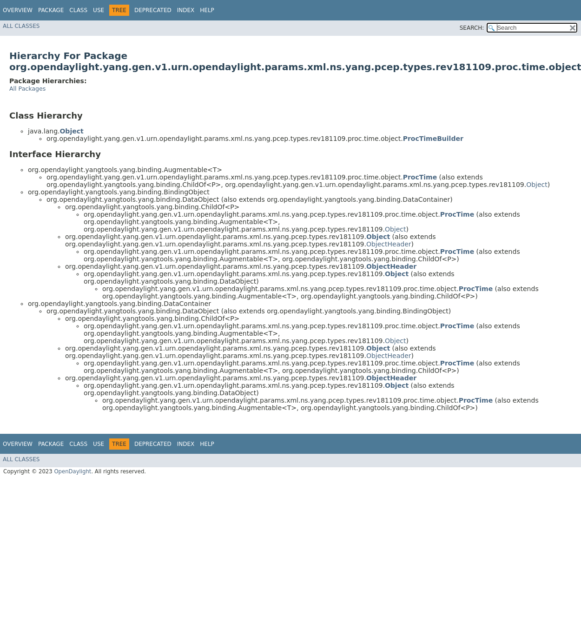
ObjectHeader (388, 244)
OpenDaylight (72, 471)
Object (537, 184)
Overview (18, 10)
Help (207, 10)
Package (51, 10)
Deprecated (153, 10)
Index (186, 10)
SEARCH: (472, 28)
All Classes (21, 26)
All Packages (27, 88)
